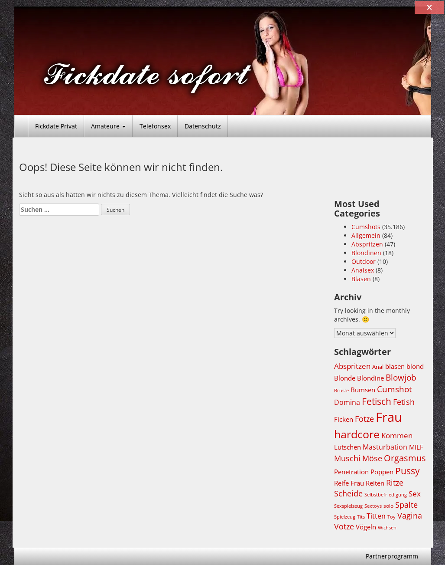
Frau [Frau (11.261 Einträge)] (389, 417)
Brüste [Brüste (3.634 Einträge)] (341, 391)
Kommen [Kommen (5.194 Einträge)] (397, 435)
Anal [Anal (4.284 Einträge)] (377, 367)
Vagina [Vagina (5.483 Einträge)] (409, 515)
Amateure (108, 126)
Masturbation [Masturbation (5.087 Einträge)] (385, 447)
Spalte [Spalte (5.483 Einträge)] (406, 504)
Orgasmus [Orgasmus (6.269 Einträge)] (405, 458)
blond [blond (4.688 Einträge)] (415, 366)
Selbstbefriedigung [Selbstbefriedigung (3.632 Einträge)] (385, 495)
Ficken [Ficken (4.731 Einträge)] (343, 419)
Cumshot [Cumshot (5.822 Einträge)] (394, 389)
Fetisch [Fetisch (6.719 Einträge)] (376, 401)
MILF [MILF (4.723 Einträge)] (416, 447)
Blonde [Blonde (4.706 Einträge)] (344, 378)
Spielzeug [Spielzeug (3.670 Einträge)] (344, 517)
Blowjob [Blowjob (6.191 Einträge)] (401, 377)
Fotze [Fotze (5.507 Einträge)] (364, 419)
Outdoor (363, 261)
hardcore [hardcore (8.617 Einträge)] (357, 434)
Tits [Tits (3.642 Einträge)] (361, 517)
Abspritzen (367, 244)
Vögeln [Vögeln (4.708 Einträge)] (366, 526)
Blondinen (366, 253)
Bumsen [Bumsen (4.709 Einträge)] (363, 389)
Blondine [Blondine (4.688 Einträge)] (370, 378)
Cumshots (365, 227)
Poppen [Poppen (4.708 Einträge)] (381, 471)
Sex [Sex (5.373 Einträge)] (415, 494)
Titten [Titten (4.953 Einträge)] (376, 516)
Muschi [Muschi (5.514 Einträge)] (347, 458)
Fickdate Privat (56, 126)
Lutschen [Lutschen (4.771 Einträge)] (347, 447)
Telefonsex (155, 126)
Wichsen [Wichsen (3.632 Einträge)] (387, 528)
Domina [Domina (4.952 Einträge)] (347, 402)
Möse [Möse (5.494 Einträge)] (372, 458)
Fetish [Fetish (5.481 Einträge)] (404, 402)
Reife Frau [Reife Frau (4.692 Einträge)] (349, 483)
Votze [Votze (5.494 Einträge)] (344, 526)
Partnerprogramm (392, 556)
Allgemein (365, 235)
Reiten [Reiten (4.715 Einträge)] (375, 483)
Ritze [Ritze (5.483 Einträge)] (394, 482)
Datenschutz (203, 126)
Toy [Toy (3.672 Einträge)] (391, 516)
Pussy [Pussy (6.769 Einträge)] (407, 471)
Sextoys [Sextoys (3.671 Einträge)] (373, 506)
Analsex (362, 270)
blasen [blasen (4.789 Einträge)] (395, 366)
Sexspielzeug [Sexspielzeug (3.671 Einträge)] (348, 506)
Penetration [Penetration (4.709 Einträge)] (351, 471)
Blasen (361, 279)
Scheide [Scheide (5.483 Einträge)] (348, 493)
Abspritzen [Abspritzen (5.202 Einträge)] (352, 366)
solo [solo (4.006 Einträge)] (388, 505)
